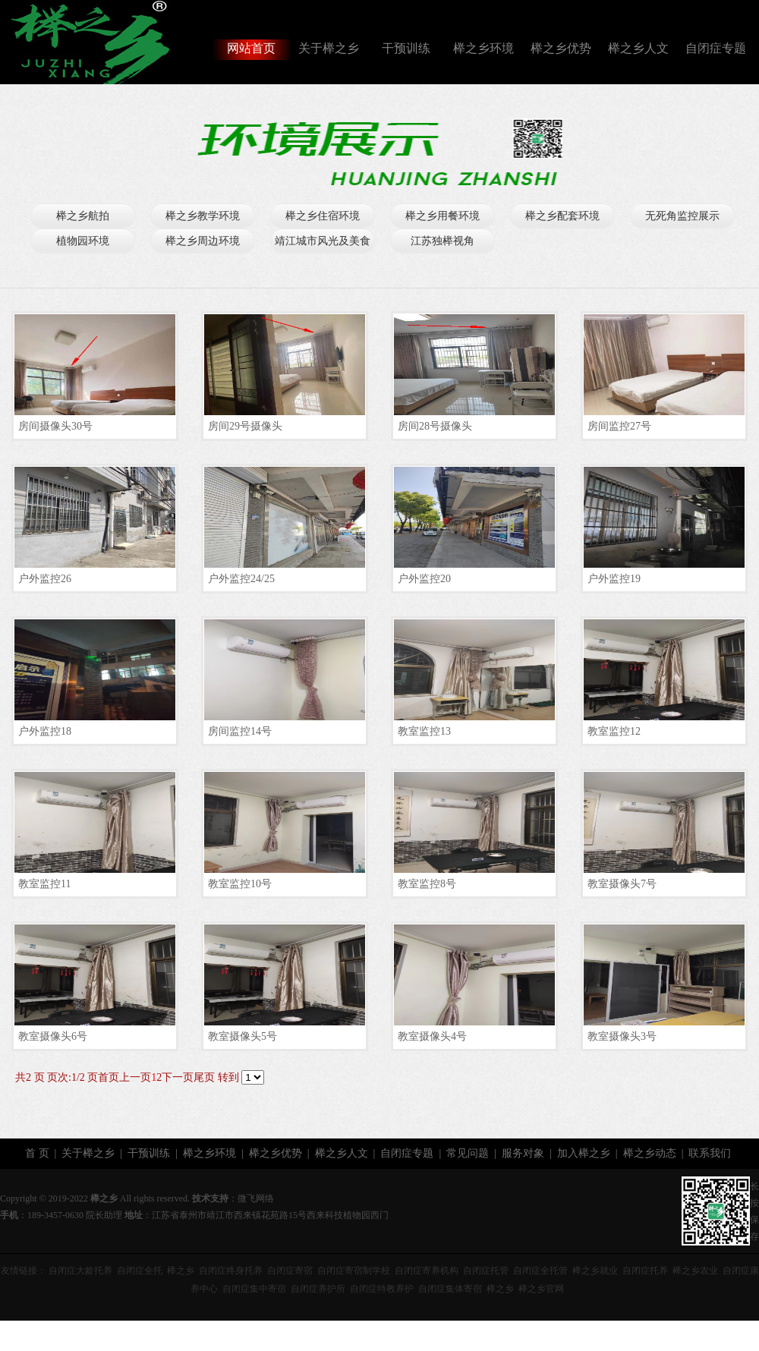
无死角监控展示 (682, 216)
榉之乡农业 (695, 1270)
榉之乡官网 (541, 1288)
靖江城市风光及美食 (322, 241)
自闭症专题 (715, 48)
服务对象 (523, 1153)
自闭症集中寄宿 (254, 1288)
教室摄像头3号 (622, 1036)
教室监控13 (424, 731)
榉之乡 (180, 1270)
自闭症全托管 (540, 1270)
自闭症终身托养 (231, 1270)
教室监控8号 (427, 884)
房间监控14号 (240, 731)
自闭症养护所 (318, 1288)
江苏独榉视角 (442, 241)
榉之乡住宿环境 (322, 216)
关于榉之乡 (328, 48)
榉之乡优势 (561, 48)
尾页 (204, 1077)
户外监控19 (614, 578)
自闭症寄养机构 (426, 1270)
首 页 (37, 1153)
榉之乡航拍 (82, 216)
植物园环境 (82, 241)
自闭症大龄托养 (80, 1270)
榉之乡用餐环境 (442, 216)
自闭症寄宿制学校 (353, 1270)
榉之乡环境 (483, 48)
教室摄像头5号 (242, 1036)
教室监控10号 (240, 884)
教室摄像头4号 (432, 1036)
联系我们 (709, 1153)
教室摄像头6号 (52, 1036)
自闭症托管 (486, 1270)
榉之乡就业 (595, 1270)
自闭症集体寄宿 (450, 1288)
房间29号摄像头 (245, 426)
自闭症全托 (139, 1270)
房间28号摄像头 (435, 426)
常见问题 (467, 1153)
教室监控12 (614, 731)
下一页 (178, 1077)
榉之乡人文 (638, 48)
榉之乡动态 (649, 1153)
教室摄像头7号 (622, 884)
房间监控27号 (619, 426)
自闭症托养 (645, 1270)
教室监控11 (44, 884)
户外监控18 (44, 731)
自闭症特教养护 (382, 1288)
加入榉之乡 (583, 1153)
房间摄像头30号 (55, 426)
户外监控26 (44, 578)
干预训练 (406, 48)
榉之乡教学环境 (202, 216)
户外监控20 (424, 578)
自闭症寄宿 (290, 1270)
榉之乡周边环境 (202, 241)
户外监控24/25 (241, 578)
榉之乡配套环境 (562, 216)
